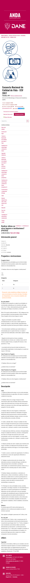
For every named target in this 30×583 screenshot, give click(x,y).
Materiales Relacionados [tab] (8, 114)
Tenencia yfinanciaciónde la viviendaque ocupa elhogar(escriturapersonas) (4, 163)
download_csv (18, 225)
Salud (3, 195)
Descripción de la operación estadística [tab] (11, 111)
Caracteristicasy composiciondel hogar (4, 191)
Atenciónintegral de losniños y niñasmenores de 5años (4, 201)
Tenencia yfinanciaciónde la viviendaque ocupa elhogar (4, 139)
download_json (25, 225)
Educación (3, 207)
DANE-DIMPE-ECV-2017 (5, 37)
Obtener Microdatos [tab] (8, 117)
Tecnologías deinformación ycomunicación (4, 216)
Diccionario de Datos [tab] (19, 114)
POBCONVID (23, 35)
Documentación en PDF (7, 108)
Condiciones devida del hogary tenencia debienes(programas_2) (4, 183)
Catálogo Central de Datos (14, 35)
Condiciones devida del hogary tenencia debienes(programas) (4, 174)
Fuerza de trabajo (14, 233)
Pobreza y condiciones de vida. (16, 95)
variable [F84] (13, 37)
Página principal (4, 35)
